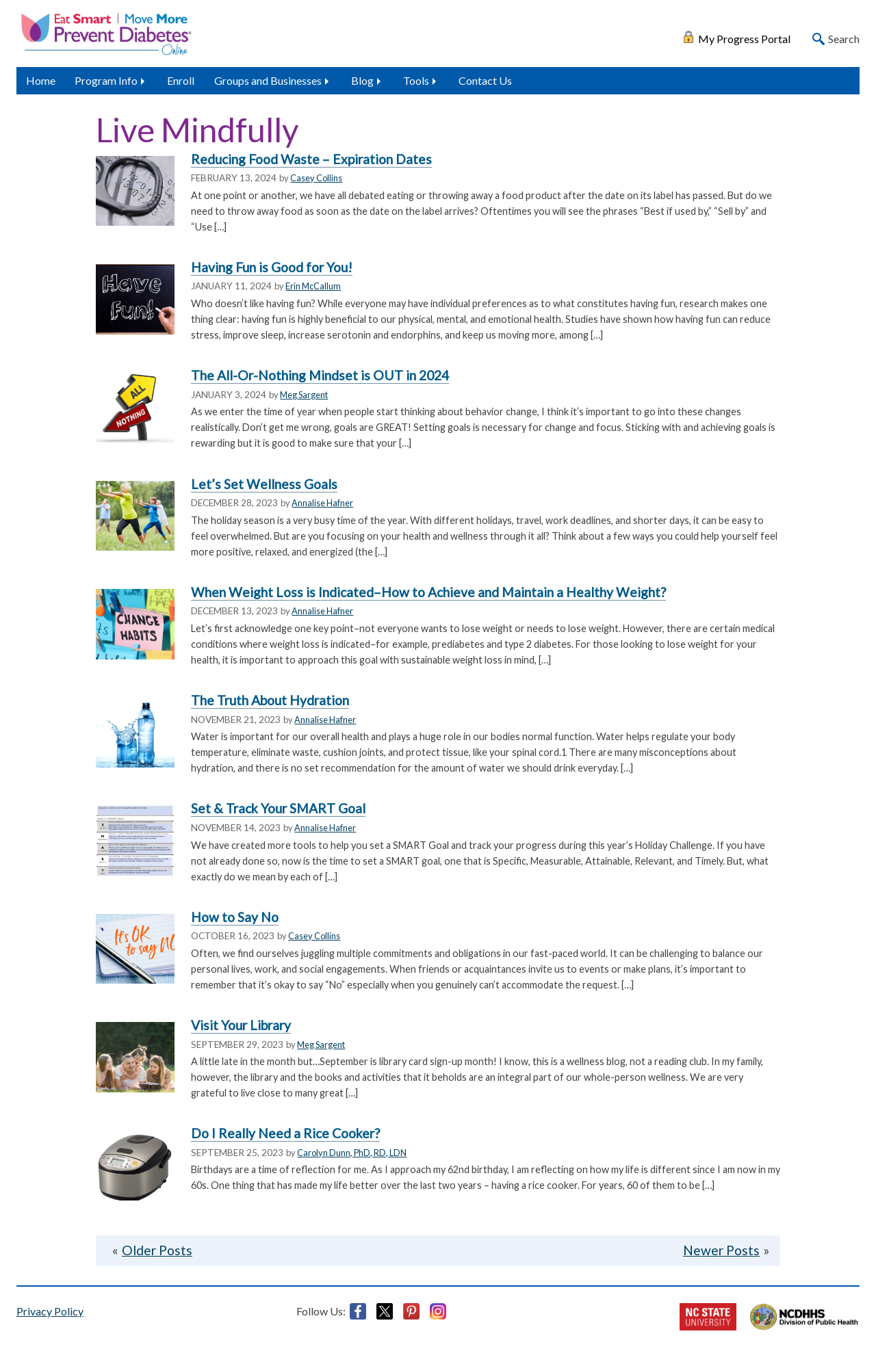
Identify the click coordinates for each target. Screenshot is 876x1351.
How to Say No (235, 917)
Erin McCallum (313, 285)
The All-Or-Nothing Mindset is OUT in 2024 (320, 375)
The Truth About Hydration (270, 700)
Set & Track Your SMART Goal (278, 808)
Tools (416, 80)
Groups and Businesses (268, 80)
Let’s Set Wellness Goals (264, 484)
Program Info (106, 80)
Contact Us (485, 80)
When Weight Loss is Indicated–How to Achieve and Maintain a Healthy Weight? (428, 592)
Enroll (180, 80)
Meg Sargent (304, 394)
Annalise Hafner (322, 502)
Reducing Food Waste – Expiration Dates (311, 159)
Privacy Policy (49, 1310)
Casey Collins (316, 177)
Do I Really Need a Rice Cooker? (285, 1133)
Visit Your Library (241, 1025)
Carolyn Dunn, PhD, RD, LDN (352, 1152)
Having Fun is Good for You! (271, 267)
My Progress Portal (744, 37)
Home (40, 80)
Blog (362, 80)
